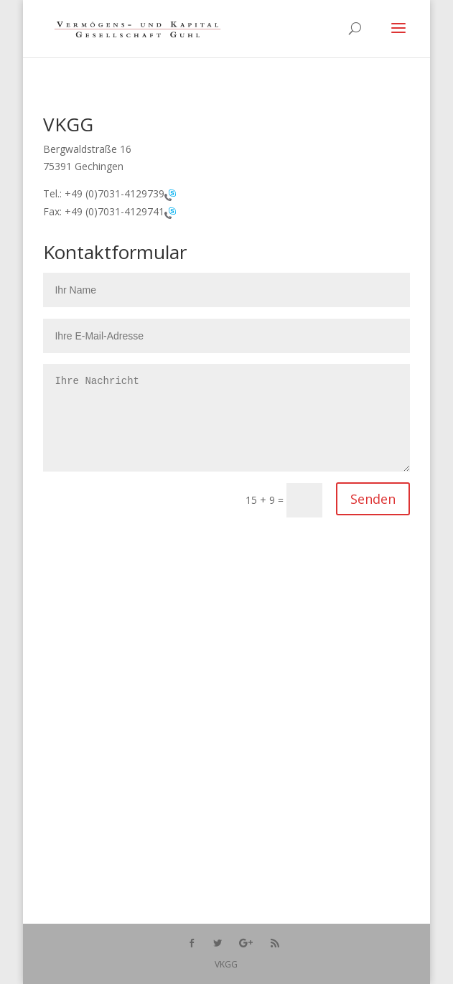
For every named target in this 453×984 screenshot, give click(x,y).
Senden (373, 498)
